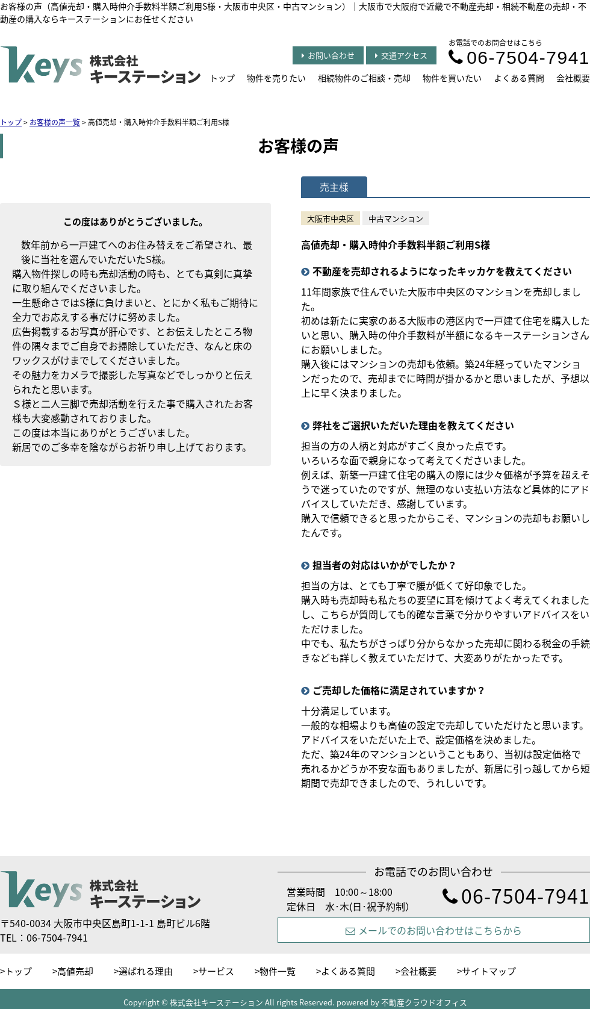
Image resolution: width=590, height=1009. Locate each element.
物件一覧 (277, 971)
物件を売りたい (276, 78)
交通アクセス (401, 55)
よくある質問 (519, 78)
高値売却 (75, 971)
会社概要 (573, 78)
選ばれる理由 (146, 971)
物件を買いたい (452, 78)
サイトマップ (489, 971)
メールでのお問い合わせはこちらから (434, 930)
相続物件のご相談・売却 (364, 78)
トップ (222, 78)
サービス (216, 971)
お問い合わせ (328, 55)
